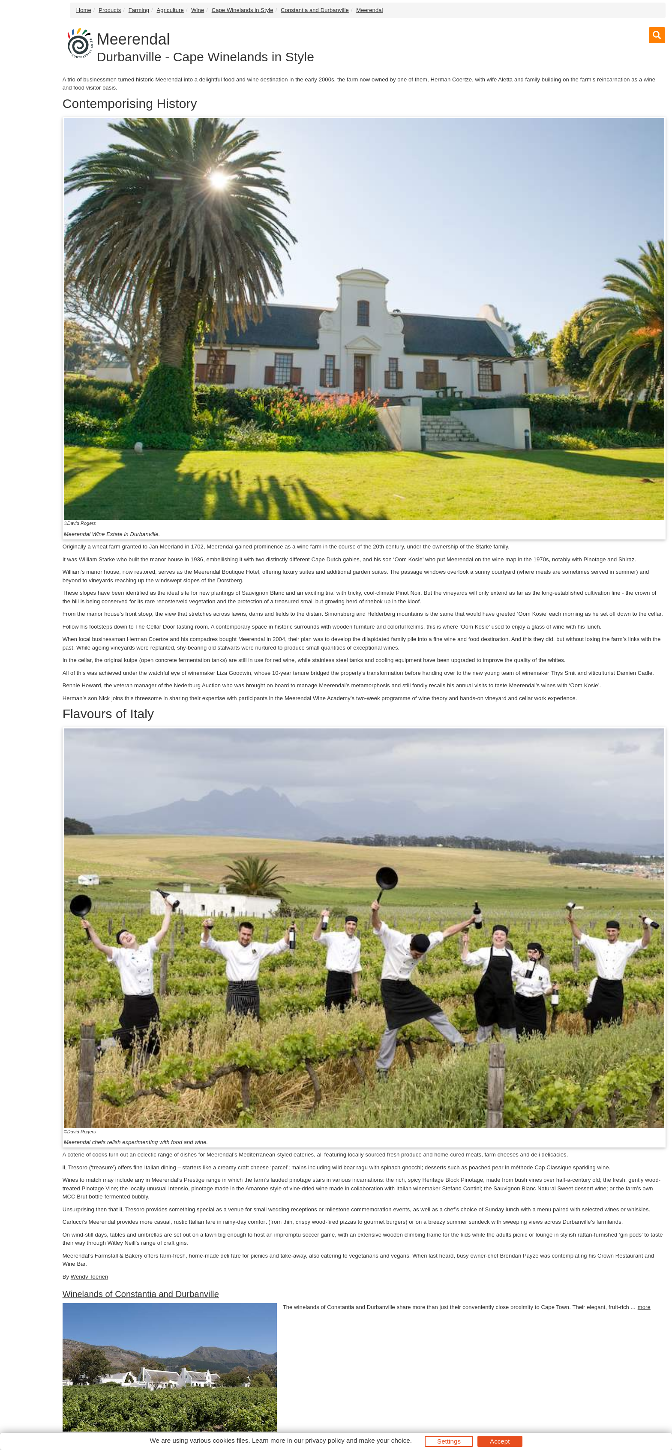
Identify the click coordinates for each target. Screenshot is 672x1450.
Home (83, 10)
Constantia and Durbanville (315, 10)
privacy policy (324, 1440)
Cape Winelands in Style (242, 10)
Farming (139, 10)
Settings (449, 1441)
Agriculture (170, 10)
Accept (500, 1441)
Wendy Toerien (89, 1276)
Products (110, 10)
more (644, 1307)
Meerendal (369, 10)
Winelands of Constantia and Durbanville (141, 1294)
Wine (197, 10)
